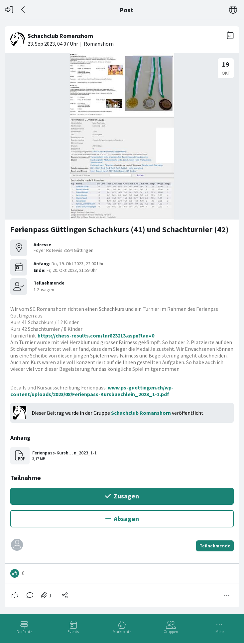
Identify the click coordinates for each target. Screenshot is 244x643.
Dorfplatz (24, 631)
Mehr (219, 631)
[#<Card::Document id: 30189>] (122, 314)
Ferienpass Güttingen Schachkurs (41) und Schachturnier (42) (119, 229)
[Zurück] (23, 10)
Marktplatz (122, 631)
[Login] (9, 10)
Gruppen (171, 631)
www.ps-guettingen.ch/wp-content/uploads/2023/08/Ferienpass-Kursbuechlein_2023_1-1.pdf (92, 390)
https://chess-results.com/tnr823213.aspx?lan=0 (96, 335)
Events (73, 631)
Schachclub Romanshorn (141, 412)
